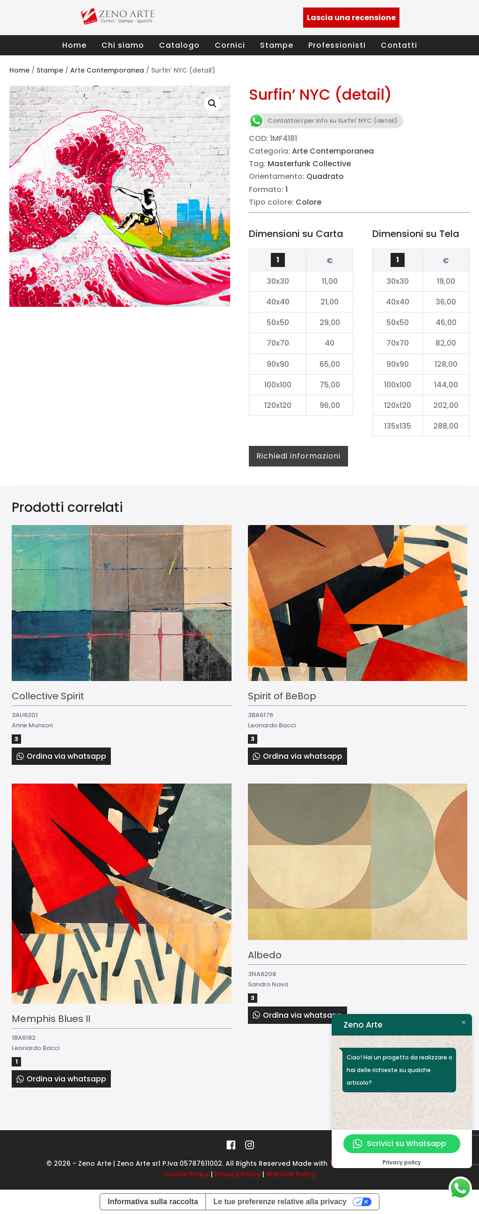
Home (74, 45)
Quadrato (325, 176)
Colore (308, 202)
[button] (212, 103)
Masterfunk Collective (309, 163)
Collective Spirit (48, 696)
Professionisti (337, 45)
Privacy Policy (238, 1174)
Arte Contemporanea (107, 70)
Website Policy (290, 1174)
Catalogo (179, 45)
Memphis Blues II (51, 1018)
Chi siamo (123, 45)
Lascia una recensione (351, 17)
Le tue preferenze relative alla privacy (280, 1202)
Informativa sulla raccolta (153, 1202)
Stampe (276, 45)
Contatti (399, 45)
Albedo (265, 955)
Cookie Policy (186, 1174)
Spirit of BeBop (282, 696)
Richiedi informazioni (298, 456)
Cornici (230, 45)
